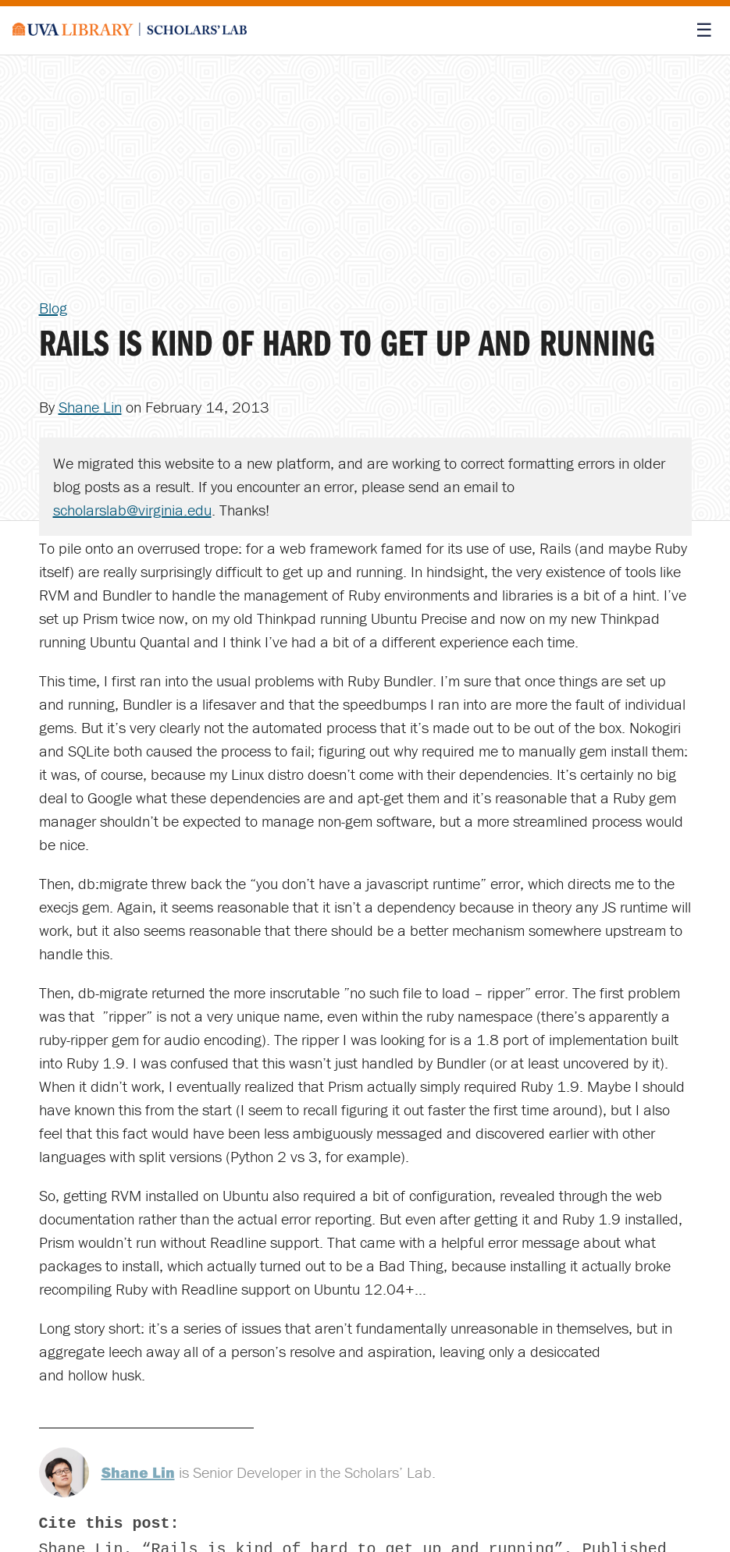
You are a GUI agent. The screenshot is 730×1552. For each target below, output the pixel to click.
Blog (53, 307)
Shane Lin (90, 406)
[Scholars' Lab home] (129, 30)
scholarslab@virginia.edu (132, 509)
